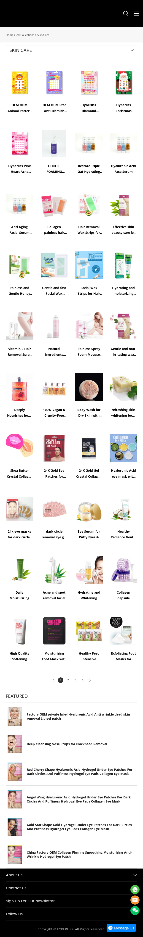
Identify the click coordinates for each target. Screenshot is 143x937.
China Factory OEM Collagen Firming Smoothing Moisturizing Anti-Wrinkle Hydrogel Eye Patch (79, 854)
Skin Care (43, 35)
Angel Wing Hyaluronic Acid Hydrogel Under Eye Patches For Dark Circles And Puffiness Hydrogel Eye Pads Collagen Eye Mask (79, 799)
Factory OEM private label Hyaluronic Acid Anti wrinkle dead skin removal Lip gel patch (78, 716)
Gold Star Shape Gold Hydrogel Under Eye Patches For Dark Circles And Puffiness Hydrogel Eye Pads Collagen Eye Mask (79, 827)
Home (9, 35)
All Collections (25, 35)
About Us (14, 875)
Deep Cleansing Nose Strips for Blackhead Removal (67, 744)
